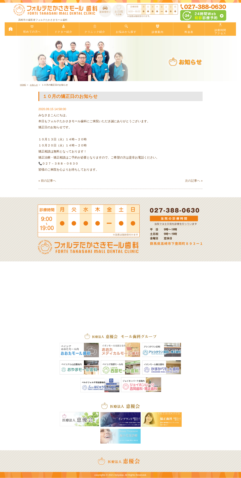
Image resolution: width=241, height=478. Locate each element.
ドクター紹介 (63, 29)
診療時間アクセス (220, 29)
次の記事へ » (194, 180)
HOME (23, 85)
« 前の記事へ (47, 180)
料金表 (188, 29)
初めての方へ (32, 29)
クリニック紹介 (94, 29)
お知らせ (34, 85)
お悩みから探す (126, 29)
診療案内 (157, 29)
